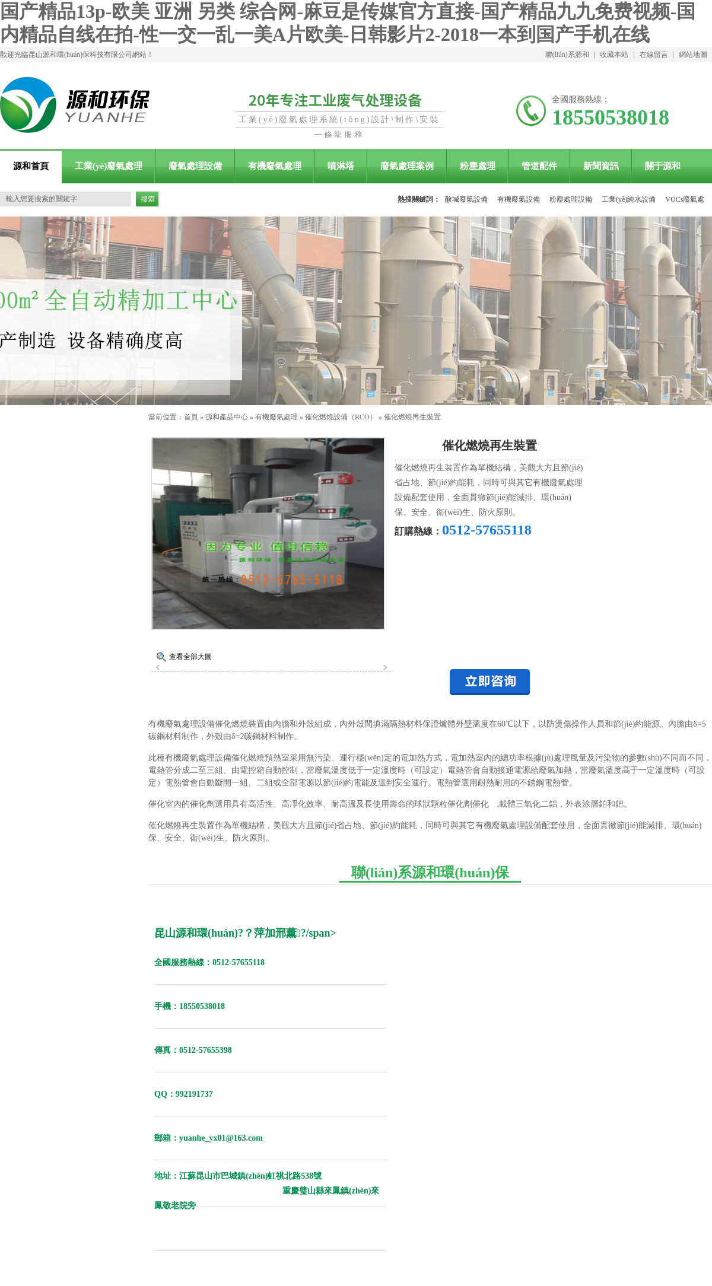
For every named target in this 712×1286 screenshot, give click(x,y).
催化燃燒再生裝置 (412, 417)
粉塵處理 (477, 166)
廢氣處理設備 (195, 166)
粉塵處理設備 (570, 199)
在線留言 (654, 54)
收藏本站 (614, 54)
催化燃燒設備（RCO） (341, 417)
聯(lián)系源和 (567, 54)
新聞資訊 (601, 166)
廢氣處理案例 (407, 166)
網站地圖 (693, 54)
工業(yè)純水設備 (629, 199)
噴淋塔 (341, 166)
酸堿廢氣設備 (466, 199)
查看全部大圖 (190, 656)
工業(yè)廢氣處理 (108, 166)
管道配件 (539, 166)
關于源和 (663, 166)
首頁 (191, 417)
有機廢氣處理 (274, 166)
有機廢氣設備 (518, 199)
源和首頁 (31, 166)
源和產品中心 (226, 417)
